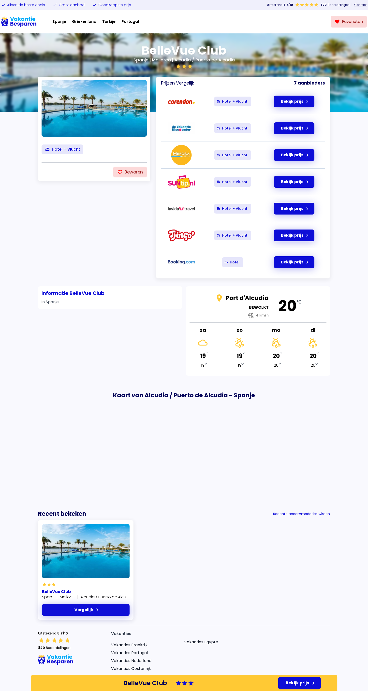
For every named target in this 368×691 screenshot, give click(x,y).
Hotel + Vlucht (231, 101)
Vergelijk (87, 610)
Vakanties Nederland (131, 660)
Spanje (59, 21)
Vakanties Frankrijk (129, 645)
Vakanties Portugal (129, 653)
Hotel (231, 262)
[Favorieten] (349, 22)
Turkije (109, 21)
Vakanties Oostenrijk (131, 668)
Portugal (130, 21)
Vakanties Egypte (201, 642)
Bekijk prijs (301, 683)
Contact (360, 5)
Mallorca (161, 60)
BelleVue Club (56, 591)
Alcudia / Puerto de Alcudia (204, 60)
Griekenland (84, 21)
